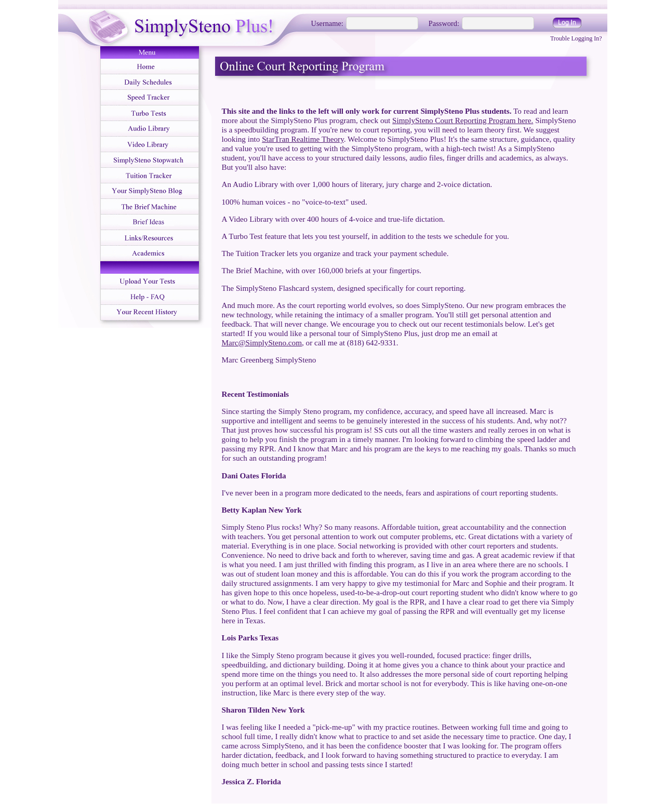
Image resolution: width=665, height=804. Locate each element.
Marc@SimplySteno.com (262, 342)
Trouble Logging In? (576, 38)
